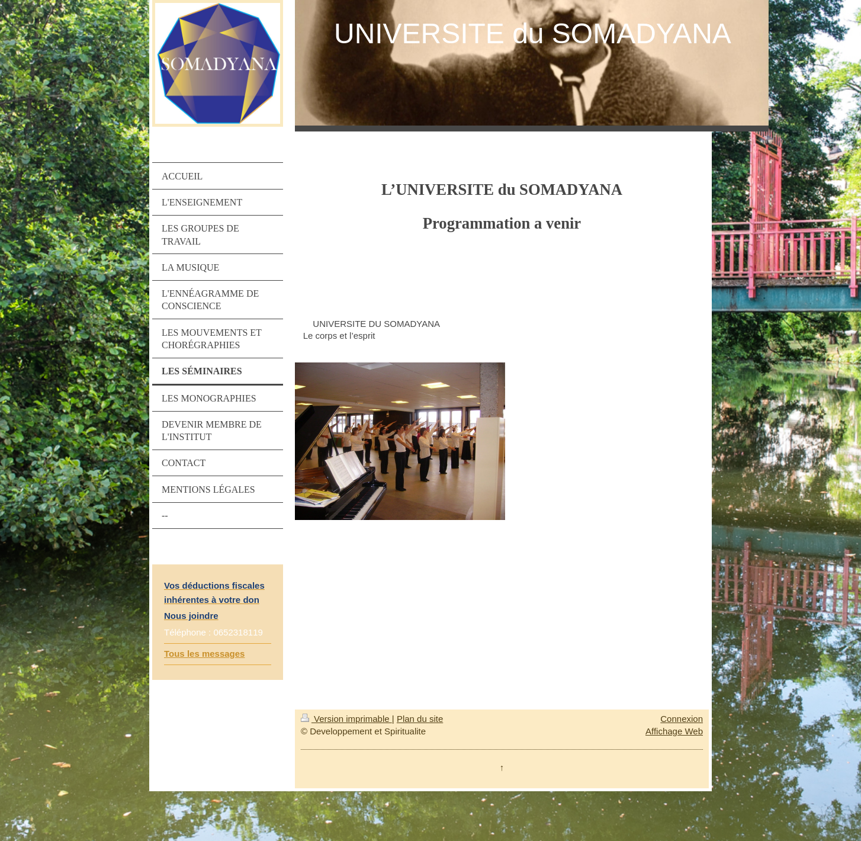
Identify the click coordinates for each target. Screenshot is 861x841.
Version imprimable (346, 719)
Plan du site (420, 719)
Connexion (681, 719)
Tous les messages (204, 654)
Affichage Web (674, 731)
